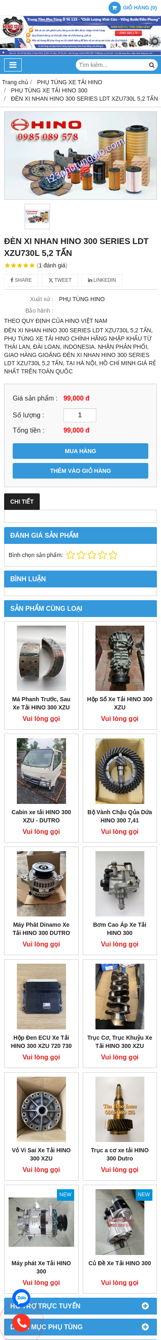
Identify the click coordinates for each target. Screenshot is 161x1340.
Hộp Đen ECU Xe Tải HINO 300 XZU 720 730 (41, 1041)
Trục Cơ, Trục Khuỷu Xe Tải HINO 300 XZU (119, 1041)
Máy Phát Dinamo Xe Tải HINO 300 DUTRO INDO (41, 932)
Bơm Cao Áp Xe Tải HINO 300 (119, 928)
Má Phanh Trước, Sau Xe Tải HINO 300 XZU (41, 703)
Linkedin (102, 280)
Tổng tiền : (28, 430)
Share (21, 280)
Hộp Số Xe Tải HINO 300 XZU (119, 703)
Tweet (60, 280)
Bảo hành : (39, 310)
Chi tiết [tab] (22, 501)
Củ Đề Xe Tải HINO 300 (119, 1263)
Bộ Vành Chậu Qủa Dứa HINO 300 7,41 (119, 816)
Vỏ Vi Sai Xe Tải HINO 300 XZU (41, 1154)
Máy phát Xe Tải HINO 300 (41, 1267)
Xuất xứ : (41, 299)
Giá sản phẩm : (35, 398)
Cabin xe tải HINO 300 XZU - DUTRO (41, 816)
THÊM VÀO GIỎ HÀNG (80, 470)
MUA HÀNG (80, 451)
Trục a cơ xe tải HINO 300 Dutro (120, 1154)
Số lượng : (28, 415)
